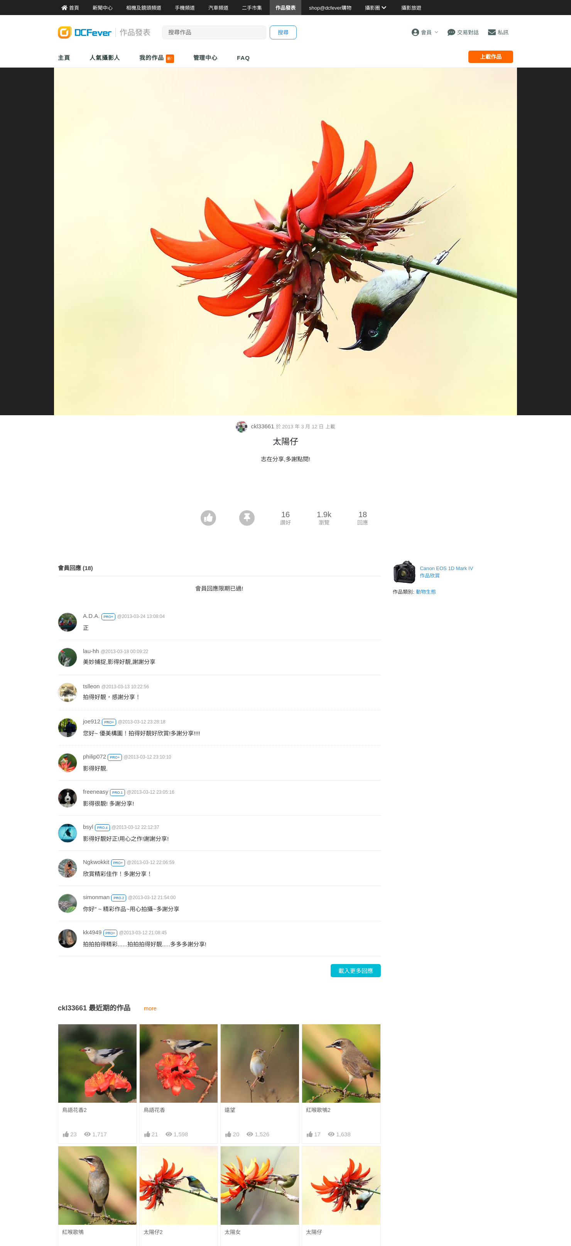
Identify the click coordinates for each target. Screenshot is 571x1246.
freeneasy (95, 791)
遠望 (230, 1110)
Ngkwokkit (96, 862)
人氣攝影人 (105, 57)
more (150, 1008)
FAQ (243, 57)
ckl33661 (255, 426)
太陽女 (233, 1232)
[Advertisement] (285, 489)
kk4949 (92, 932)
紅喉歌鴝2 (318, 1110)
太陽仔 (314, 1232)
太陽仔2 (153, 1232)
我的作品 (156, 58)
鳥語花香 (154, 1110)
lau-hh (91, 651)
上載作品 (491, 57)
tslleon (91, 686)
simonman (96, 897)
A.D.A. (91, 616)
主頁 (64, 57)
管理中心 (205, 57)
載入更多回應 (355, 971)
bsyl (88, 826)
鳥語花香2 (74, 1110)
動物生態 (426, 592)
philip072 (94, 756)
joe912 (91, 721)
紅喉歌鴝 (73, 1232)
